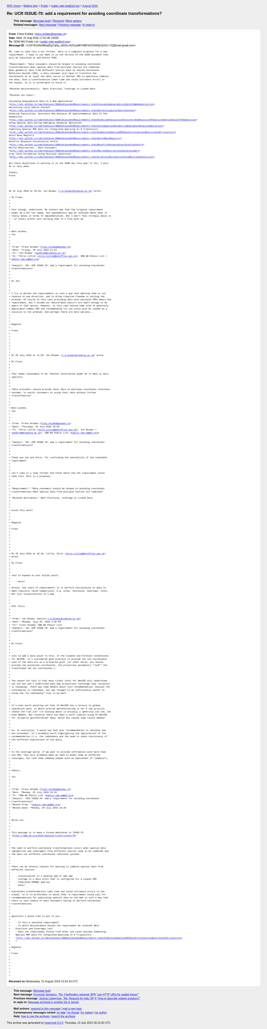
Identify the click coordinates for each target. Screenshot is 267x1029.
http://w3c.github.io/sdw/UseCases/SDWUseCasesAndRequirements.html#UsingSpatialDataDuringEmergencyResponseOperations (86, 126)
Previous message (69, 24)
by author (101, 1012)
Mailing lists (30, 5)
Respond (58, 20)
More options (74, 20)
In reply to (89, 24)
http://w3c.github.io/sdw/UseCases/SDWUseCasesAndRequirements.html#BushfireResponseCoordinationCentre (76, 144)
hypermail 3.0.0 (53, 1022)
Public (44, 5)
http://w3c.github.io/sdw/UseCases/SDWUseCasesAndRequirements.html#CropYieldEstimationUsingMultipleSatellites (82, 157)
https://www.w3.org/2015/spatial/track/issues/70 (44, 835)
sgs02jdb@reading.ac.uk (50, 253)
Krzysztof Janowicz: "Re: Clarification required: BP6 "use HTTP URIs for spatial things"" (86, 994)
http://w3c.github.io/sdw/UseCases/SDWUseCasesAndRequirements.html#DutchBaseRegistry (65, 138)
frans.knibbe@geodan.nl (50, 34)
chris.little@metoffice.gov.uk (57, 256)
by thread (73, 1012)
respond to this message (45, 1008)
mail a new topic (72, 1008)
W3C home (13, 5)
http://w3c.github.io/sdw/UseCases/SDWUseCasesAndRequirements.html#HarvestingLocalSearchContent (72, 110)
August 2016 (90, 5)
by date (61, 1012)
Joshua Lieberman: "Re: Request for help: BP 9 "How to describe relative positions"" (89, 998)
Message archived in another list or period (53, 1002)
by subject (87, 1012)
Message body (42, 20)
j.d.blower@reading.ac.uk (75, 191)
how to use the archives (35, 1016)
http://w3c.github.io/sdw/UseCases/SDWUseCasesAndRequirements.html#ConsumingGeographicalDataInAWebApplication (82, 104)
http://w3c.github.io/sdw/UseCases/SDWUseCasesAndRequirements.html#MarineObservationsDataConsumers (74, 151)
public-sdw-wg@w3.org (65, 5)
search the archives (63, 1016)
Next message (47, 24)
